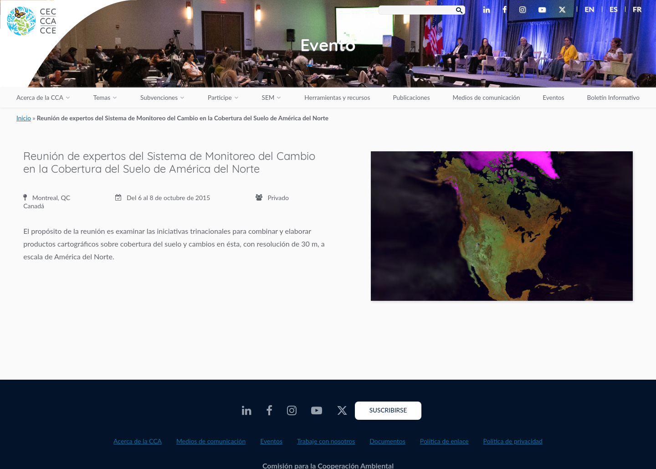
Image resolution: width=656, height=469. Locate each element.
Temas (101, 97)
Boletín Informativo (613, 97)
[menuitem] (585, 9)
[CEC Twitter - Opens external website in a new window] (564, 10)
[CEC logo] (68, 68)
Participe (220, 97)
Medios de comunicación (486, 97)
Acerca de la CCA (39, 97)
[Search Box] (422, 10)
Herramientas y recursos (337, 97)
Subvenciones (159, 97)
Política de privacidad (513, 441)
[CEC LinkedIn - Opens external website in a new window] (488, 10)
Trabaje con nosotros (326, 441)
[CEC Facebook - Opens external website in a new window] (506, 10)
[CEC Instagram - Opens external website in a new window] (524, 10)
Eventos (553, 97)
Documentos (387, 441)
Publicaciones (411, 97)
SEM (268, 97)
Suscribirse (388, 410)
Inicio (23, 118)
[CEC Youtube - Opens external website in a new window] (544, 10)
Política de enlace (444, 441)
